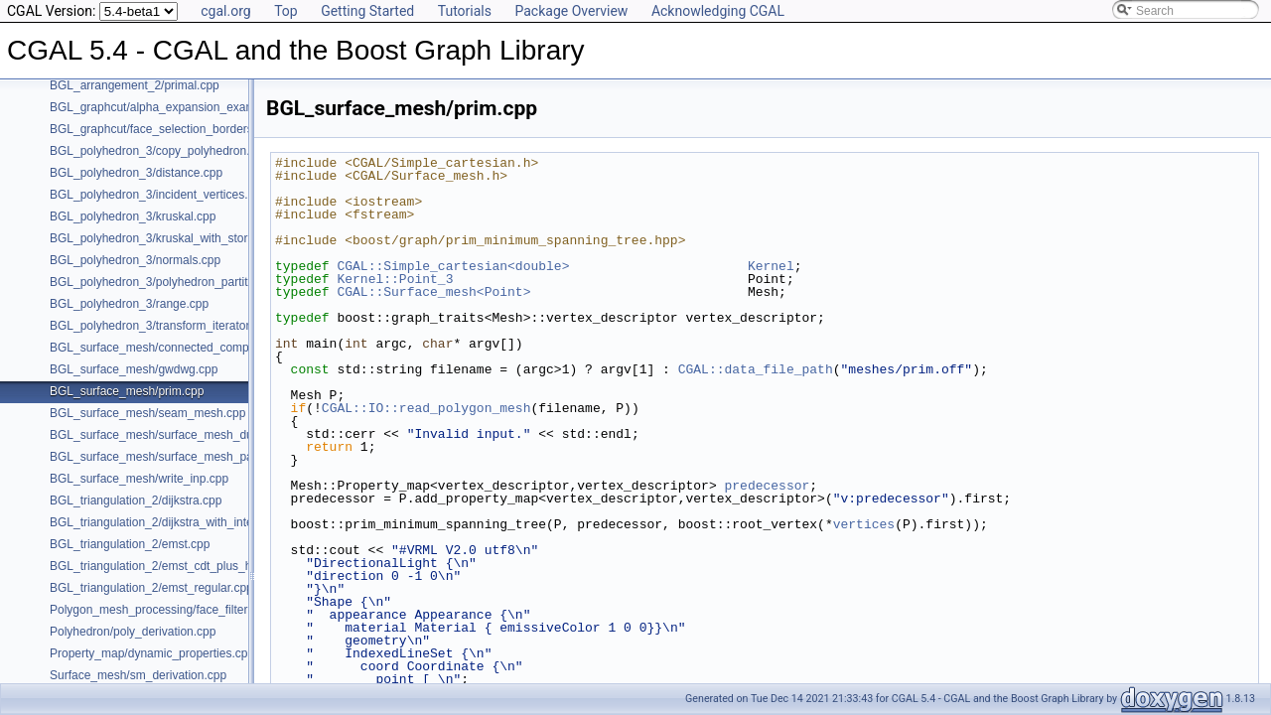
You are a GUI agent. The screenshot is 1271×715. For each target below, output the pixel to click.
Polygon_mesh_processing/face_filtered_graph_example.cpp (211, 610)
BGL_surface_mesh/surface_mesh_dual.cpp (167, 435)
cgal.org (225, 11)
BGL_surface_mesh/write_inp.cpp (139, 479)
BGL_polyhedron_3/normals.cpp (135, 260)
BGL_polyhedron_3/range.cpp (129, 304)
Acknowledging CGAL (717, 11)
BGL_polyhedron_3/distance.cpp (136, 173)
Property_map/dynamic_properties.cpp (152, 653)
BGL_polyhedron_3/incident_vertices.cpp (158, 195)
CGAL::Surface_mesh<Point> (433, 292)
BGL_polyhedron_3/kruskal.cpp (132, 216)
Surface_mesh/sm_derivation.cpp (138, 675)
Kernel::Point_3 (395, 279)
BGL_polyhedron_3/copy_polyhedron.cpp (159, 151)
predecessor (766, 486)
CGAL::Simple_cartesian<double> (453, 266)
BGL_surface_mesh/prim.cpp (127, 391)
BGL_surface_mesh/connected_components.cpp (179, 348)
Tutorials (465, 11)
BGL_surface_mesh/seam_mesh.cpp (147, 413)
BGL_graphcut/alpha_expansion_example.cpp (172, 107)
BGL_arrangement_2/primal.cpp (134, 85)
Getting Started (367, 11)
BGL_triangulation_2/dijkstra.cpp (135, 500)
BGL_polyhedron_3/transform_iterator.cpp (160, 326)
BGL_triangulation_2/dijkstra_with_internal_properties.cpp (202, 522)
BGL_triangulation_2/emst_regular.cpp (151, 588)
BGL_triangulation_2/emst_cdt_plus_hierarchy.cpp (183, 566)
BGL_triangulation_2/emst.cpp (130, 544)
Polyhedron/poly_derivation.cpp (132, 632)
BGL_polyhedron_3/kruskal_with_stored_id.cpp (175, 238)
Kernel (771, 266)
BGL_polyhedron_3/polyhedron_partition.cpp (168, 282)
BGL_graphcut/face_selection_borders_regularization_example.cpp (227, 129)
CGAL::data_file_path (755, 369)
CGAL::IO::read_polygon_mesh (426, 408)
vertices (864, 524)
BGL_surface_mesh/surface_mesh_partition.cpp (177, 457)
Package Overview (571, 11)
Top (286, 11)
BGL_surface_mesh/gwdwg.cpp (133, 369)
